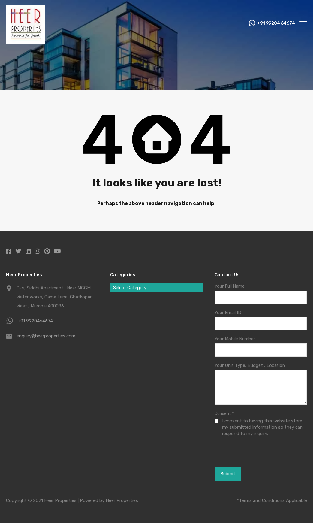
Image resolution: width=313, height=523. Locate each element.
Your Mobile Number (235, 339)
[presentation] (247, 451)
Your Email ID (228, 312)
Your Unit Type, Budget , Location (250, 365)
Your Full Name (230, 286)
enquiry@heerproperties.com (46, 336)
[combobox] (156, 287)
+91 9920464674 (35, 321)
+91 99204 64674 (276, 24)
